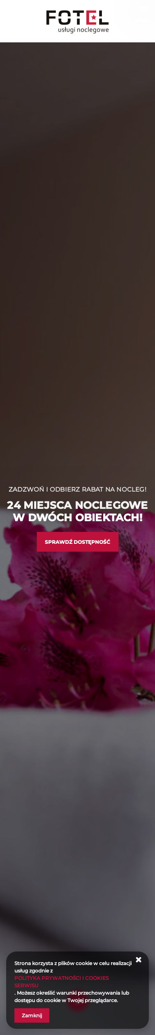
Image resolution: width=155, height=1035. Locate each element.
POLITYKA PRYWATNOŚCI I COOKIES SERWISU (61, 982)
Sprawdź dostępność (77, 542)
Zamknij (32, 1015)
